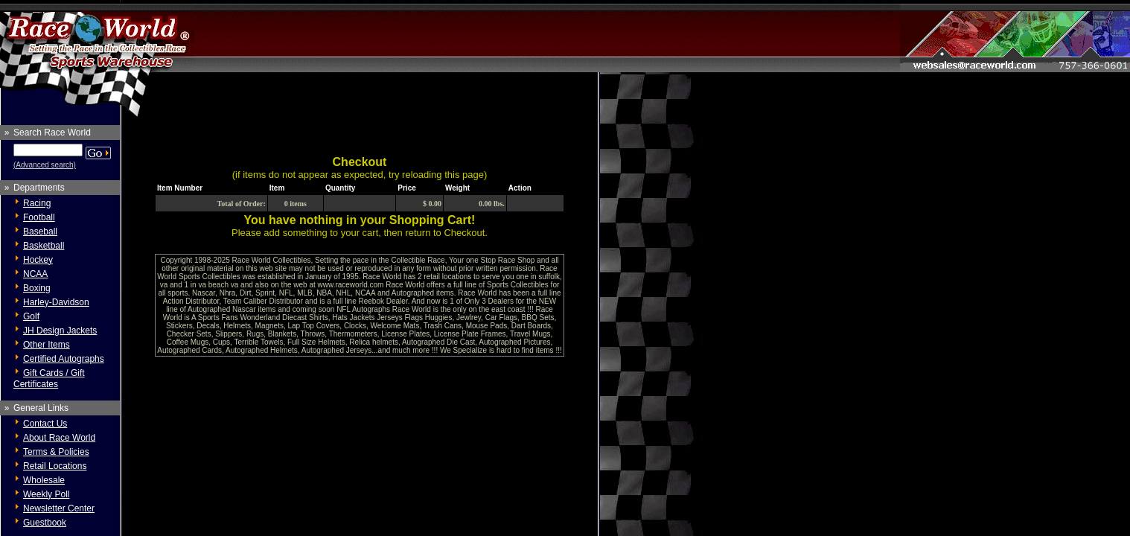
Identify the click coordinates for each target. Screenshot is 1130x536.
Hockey (38, 260)
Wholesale (44, 480)
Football (39, 217)
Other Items (46, 344)
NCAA (35, 274)
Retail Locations (54, 466)
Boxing (37, 288)
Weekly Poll (46, 494)
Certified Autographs (63, 359)
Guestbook (44, 522)
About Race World (59, 438)
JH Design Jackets (60, 330)
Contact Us (45, 423)
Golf (31, 316)
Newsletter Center (59, 508)
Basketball (43, 245)
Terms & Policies (56, 452)
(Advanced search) (44, 165)
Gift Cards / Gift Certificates (49, 378)
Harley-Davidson (56, 302)
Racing (37, 203)
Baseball (40, 231)
